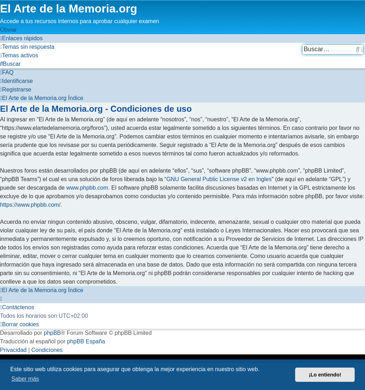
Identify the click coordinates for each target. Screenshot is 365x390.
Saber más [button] (25, 379)
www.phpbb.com (87, 188)
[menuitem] (27, 47)
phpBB (52, 333)
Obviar (8, 30)
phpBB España (86, 341)
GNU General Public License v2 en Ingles (219, 179)
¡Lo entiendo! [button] (325, 375)
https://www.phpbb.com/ (30, 205)
